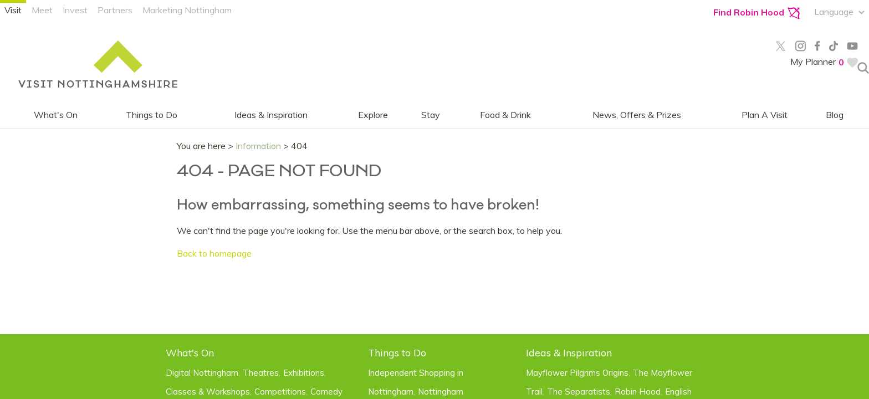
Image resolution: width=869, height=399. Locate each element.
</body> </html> (434, 199)
